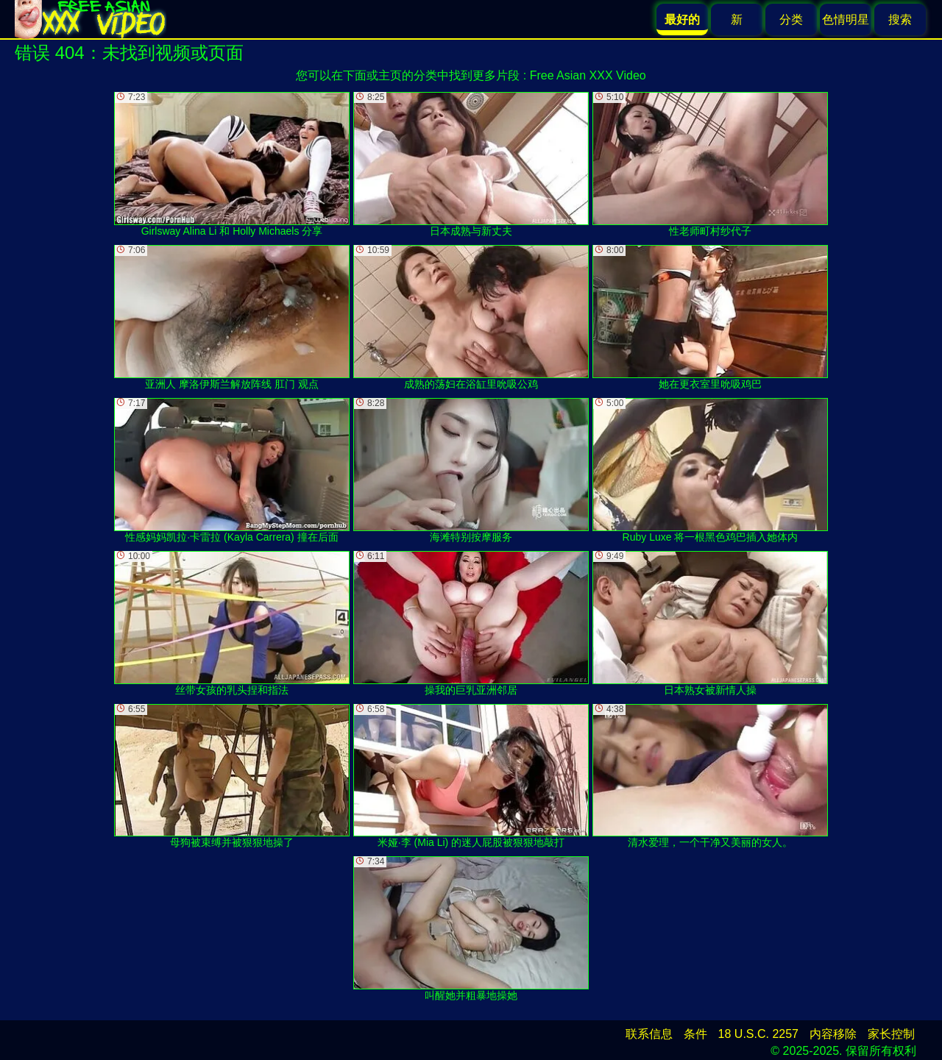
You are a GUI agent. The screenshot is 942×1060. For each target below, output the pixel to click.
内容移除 (833, 1034)
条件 (695, 1034)
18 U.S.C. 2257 (758, 1034)
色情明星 (845, 19)
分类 (791, 19)
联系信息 (649, 1034)
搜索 (900, 19)
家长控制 (891, 1034)
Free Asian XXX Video (588, 75)
